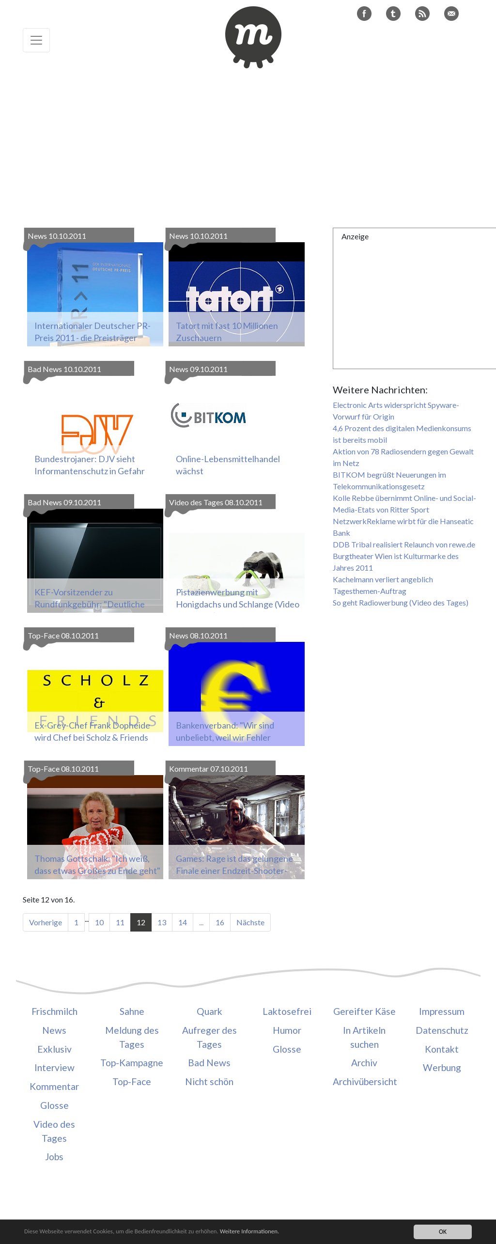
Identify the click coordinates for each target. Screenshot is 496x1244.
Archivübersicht (364, 1081)
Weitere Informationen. (263, 1232)
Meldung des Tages (132, 1037)
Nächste (250, 922)
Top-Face (131, 1081)
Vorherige (45, 922)
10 (99, 922)
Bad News (209, 1062)
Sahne (132, 1011)
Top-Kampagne (131, 1062)
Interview (54, 1067)
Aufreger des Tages (209, 1037)
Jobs (54, 1156)
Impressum (442, 1011)
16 (220, 922)
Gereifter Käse (364, 1011)
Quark (209, 1011)
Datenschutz (442, 1030)
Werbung (442, 1067)
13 (161, 922)
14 (182, 922)
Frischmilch (54, 1011)
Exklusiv (54, 1049)
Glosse (54, 1105)
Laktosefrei (287, 1011)
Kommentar (54, 1086)
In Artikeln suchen (364, 1037)
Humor (287, 1030)
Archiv (364, 1062)
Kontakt (442, 1049)
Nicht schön (209, 1081)
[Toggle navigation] (36, 40)
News (54, 1030)
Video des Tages (54, 1131)
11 (120, 922)
